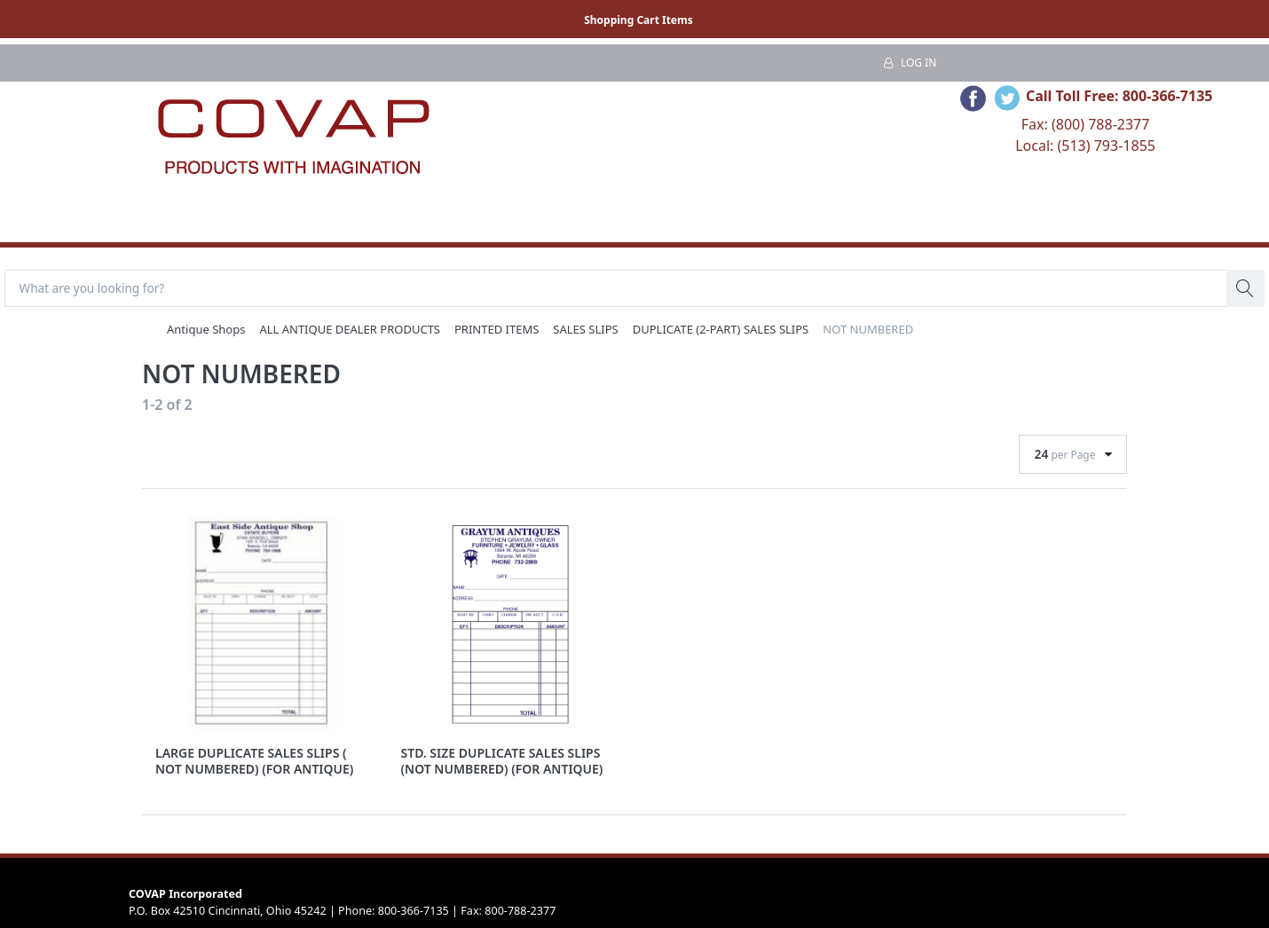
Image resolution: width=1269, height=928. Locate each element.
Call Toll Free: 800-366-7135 (1119, 96)
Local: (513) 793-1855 (1085, 145)
